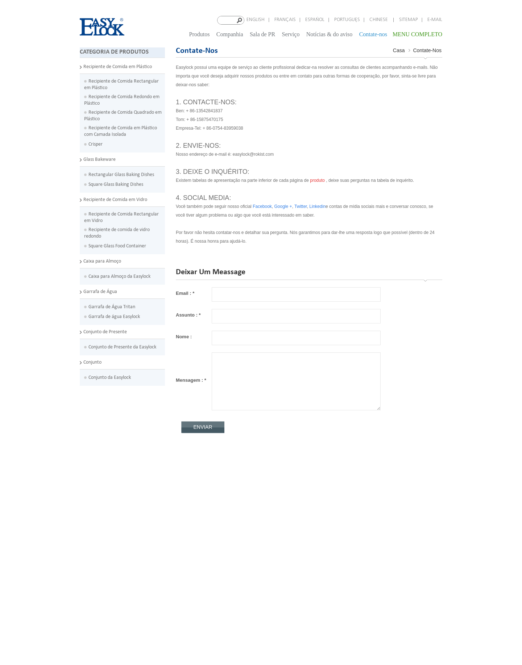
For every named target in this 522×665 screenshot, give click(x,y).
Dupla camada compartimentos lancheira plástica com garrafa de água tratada (130, 628)
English (255, 19)
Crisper (95, 143)
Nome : (184, 336)
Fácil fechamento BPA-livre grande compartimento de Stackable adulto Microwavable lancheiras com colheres (119, 544)
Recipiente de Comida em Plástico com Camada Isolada (120, 131)
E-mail (434, 19)
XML (211, 544)
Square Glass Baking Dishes (115, 184)
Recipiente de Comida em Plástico (117, 66)
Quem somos (220, 489)
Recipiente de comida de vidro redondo (117, 232)
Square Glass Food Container (117, 245)
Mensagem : (191, 379)
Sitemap (408, 19)
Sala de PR (262, 34)
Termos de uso (221, 512)
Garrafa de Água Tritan (111, 306)
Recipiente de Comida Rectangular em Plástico (121, 84)
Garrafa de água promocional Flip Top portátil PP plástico (129, 612)
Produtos (199, 34)
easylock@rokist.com (297, 499)
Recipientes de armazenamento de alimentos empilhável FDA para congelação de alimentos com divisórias (126, 496)
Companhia (229, 34)
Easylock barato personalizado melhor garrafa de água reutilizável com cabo (129, 596)
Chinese (379, 19)
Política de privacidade (230, 504)
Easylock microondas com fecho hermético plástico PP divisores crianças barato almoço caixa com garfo (130, 520)
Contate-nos (373, 34)
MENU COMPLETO (417, 34)
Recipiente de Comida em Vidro (115, 199)
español (314, 19)
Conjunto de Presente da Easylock (122, 346)
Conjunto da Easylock (109, 377)
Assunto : (188, 314)
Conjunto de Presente (105, 331)
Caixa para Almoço (102, 260)
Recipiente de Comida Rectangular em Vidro (121, 217)
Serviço (291, 34)
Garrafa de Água (100, 291)
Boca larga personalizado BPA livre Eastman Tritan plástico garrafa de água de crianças (131, 580)
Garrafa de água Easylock (114, 316)
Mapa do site (220, 536)
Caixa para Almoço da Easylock (119, 276)
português (347, 19)
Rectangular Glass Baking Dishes (121, 174)
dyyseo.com (332, 650)
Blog (211, 528)
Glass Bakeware (99, 159)
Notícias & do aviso (329, 34)
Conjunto (92, 361)
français (285, 19)
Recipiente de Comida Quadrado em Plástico (123, 115)
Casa (399, 50)
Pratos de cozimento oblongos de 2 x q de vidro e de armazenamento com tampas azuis (129, 564)
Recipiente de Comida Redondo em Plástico (122, 99)
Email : (185, 293)
